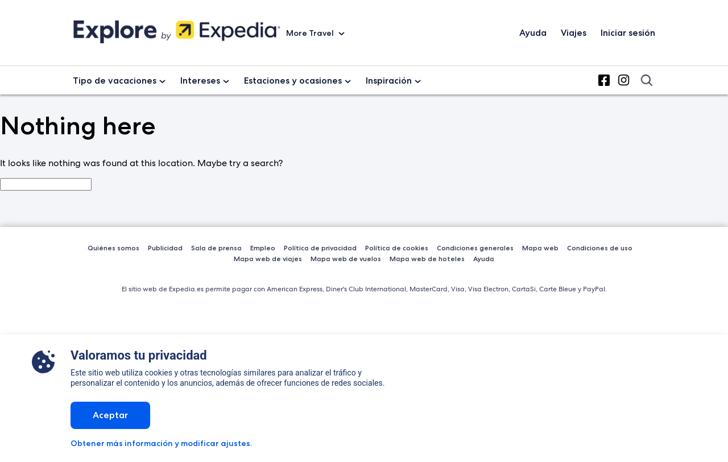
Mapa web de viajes (268, 258)
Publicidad (165, 248)
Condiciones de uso (599, 248)
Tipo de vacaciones (114, 80)
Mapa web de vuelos (346, 258)
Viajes (573, 32)
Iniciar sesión (628, 32)
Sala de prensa (216, 248)
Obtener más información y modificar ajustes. (161, 443)
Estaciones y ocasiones (293, 80)
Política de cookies (396, 248)
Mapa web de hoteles (427, 258)
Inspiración (389, 80)
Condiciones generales (475, 248)
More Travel (311, 33)
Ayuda (533, 32)
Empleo (262, 248)
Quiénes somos (113, 248)
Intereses (200, 80)
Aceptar (110, 415)
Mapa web (540, 248)
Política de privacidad (320, 248)
